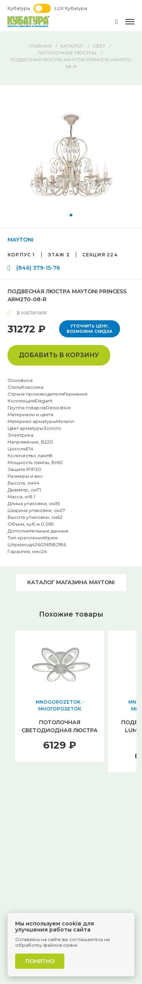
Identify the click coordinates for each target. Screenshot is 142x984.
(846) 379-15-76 (38, 267)
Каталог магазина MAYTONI (71, 582)
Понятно (40, 961)
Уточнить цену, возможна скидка (89, 329)
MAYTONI (20, 239)
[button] (71, 215)
